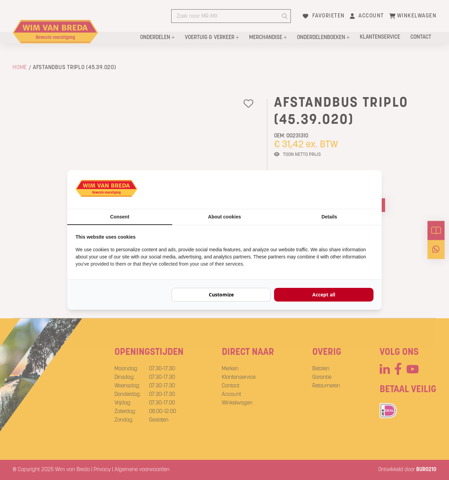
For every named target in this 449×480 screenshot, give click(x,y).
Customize (221, 294)
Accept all (323, 294)
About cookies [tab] (224, 216)
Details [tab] (329, 216)
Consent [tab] (119, 216)
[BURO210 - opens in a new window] (347, 189)
